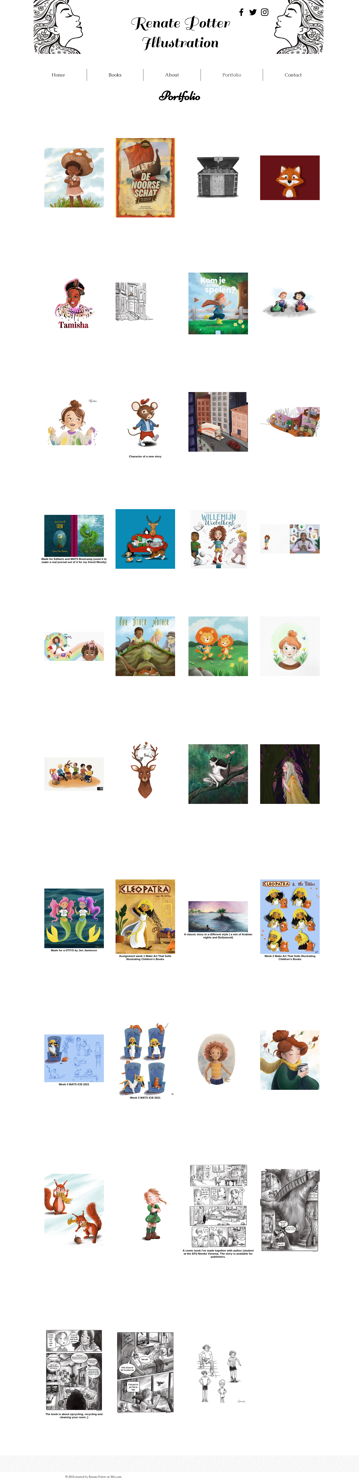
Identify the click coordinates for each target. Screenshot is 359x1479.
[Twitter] (253, 12)
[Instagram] (265, 12)
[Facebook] (241, 12)
